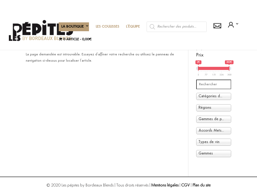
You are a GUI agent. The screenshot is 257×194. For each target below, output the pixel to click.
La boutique (72, 27)
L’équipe (133, 27)
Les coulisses (107, 27)
